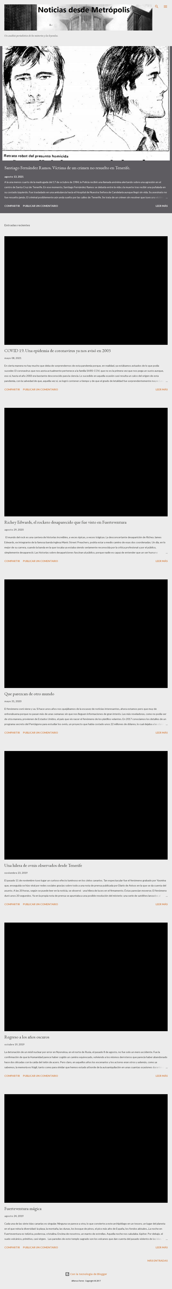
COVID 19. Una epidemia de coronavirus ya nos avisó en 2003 (57, 350)
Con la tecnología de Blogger (86, 1274)
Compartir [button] (12, 205)
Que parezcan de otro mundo (29, 694)
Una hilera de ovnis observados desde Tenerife (43, 865)
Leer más (162, 205)
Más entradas (157, 1260)
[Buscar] (157, 6)
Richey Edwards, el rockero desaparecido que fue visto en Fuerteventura (65, 522)
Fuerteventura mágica (22, 1208)
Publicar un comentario (40, 205)
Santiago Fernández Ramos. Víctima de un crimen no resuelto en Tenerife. (67, 167)
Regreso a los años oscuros (26, 1037)
